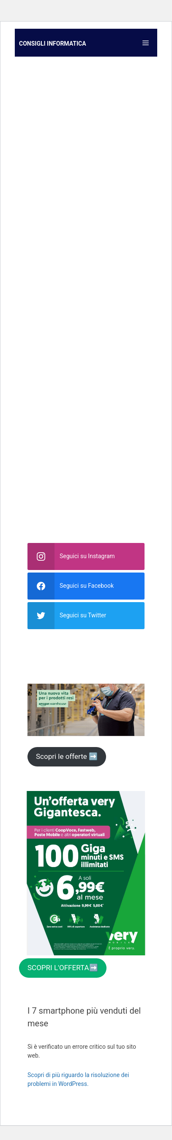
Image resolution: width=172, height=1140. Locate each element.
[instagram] (86, 556)
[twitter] (86, 615)
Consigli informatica (52, 43)
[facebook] (86, 586)
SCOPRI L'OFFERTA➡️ (62, 967)
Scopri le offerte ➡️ (67, 756)
